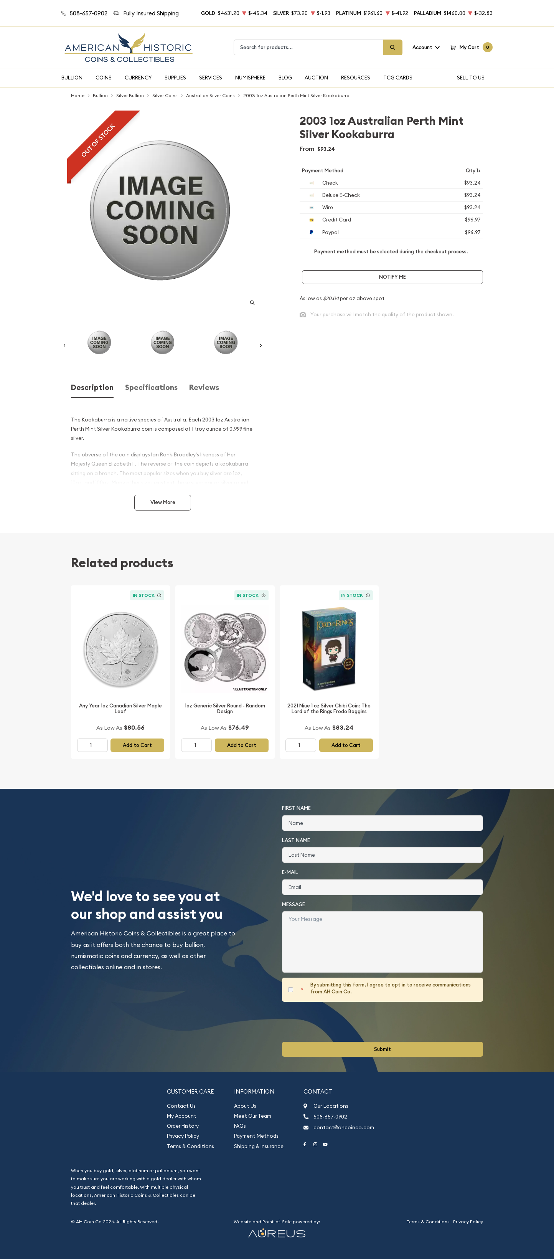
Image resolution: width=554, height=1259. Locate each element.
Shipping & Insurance (259, 1146)
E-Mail (290, 872)
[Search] (392, 47)
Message (293, 904)
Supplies (175, 77)
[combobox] (309, 47)
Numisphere (250, 77)
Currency (138, 77)
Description (92, 387)
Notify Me (392, 277)
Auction (316, 77)
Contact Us (181, 1106)
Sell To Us (471, 77)
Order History (183, 1126)
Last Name (296, 840)
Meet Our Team (252, 1116)
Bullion (71, 77)
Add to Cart (137, 745)
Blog (285, 77)
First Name (296, 808)
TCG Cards (397, 77)
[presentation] (340, 1022)
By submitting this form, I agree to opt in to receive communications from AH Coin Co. (390, 988)
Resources (355, 77)
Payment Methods (256, 1136)
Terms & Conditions (190, 1146)
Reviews (204, 387)
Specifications (151, 387)
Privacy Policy (183, 1136)
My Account (181, 1116)
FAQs (240, 1126)
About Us (245, 1106)
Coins (104, 77)
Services (210, 77)
